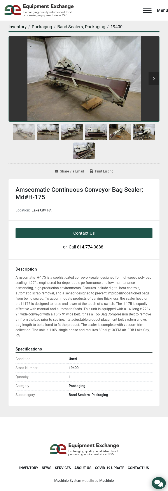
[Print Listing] (101, 171)
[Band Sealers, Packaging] (81, 26)
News (46, 468)
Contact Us (84, 233)
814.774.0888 (90, 247)
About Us (82, 468)
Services (63, 468)
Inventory (28, 468)
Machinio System (67, 481)
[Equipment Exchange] (84, 449)
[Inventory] (17, 26)
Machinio (106, 481)
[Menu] (147, 10)
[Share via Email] (69, 171)
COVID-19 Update (109, 468)
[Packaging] (42, 26)
